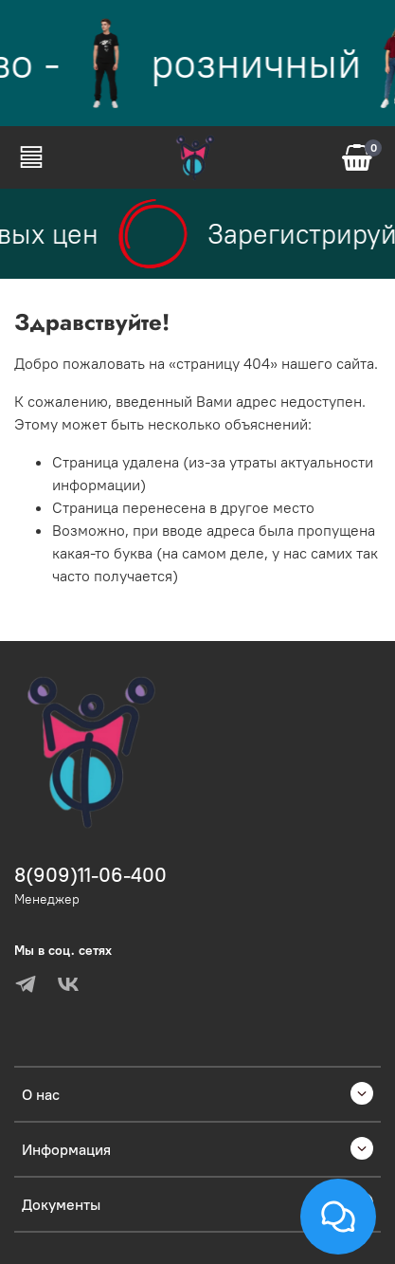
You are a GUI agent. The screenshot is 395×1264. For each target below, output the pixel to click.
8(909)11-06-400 (90, 875)
